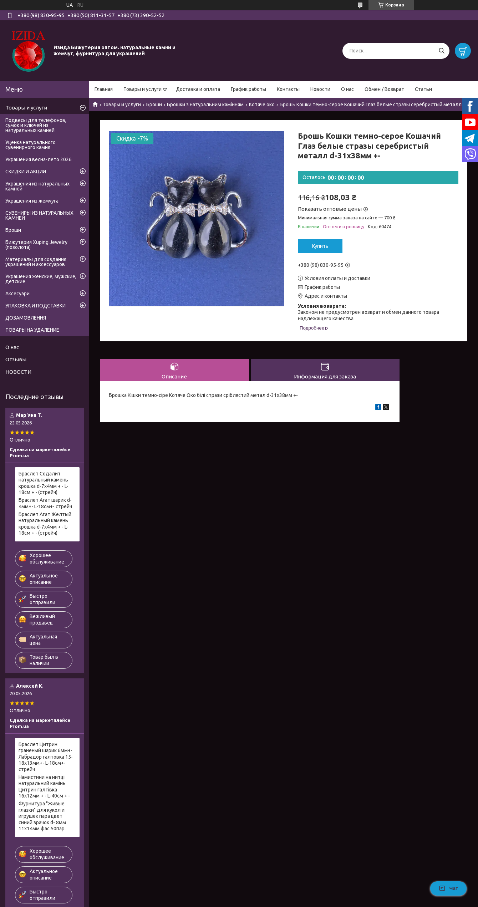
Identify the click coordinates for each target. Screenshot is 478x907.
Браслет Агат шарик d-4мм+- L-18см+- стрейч (45, 503)
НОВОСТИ (18, 372)
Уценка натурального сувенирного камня (30, 144)
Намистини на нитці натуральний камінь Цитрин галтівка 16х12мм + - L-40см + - (44, 786)
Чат (448, 888)
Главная (104, 89)
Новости (320, 89)
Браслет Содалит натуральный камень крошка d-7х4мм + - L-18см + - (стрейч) (43, 483)
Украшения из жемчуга (32, 201)
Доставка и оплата (198, 89)
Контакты (288, 89)
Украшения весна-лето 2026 (38, 159)
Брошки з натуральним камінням (205, 104)
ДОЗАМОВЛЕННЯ (25, 318)
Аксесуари (17, 293)
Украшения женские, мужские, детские (40, 279)
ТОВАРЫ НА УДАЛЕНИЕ (32, 330)
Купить (320, 246)
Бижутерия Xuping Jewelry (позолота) (36, 244)
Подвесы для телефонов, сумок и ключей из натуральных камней (35, 125)
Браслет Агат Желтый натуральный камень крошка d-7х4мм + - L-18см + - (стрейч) (45, 523)
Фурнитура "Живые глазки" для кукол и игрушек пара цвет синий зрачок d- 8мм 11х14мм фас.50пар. (42, 816)
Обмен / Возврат (384, 89)
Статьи (423, 89)
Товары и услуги (142, 89)
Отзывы (15, 359)
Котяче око (262, 104)
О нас (347, 89)
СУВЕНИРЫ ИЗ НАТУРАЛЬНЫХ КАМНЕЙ (39, 215)
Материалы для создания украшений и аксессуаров (35, 261)
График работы (248, 89)
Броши (154, 104)
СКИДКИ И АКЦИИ (25, 171)
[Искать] (441, 51)
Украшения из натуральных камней (37, 186)
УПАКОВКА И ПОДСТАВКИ (35, 306)
